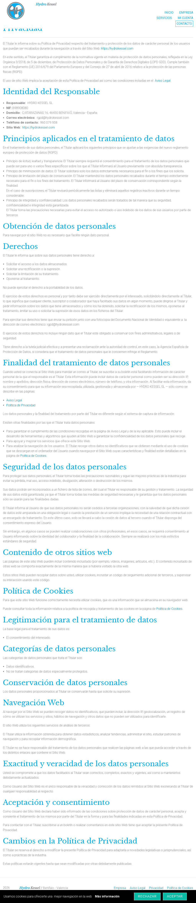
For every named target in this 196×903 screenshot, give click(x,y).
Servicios (164, 18)
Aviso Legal (162, 80)
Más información (107, 896)
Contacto (184, 23)
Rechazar (147, 896)
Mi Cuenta (185, 18)
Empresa (120, 888)
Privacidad (156, 888)
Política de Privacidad (20, 405)
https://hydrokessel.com (117, 48)
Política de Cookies (33, 456)
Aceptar (175, 896)
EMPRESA (186, 12)
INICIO (168, 12)
